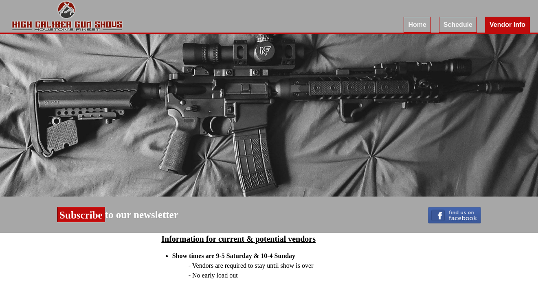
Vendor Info (507, 24)
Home (417, 24)
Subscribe (81, 215)
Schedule (458, 24)
